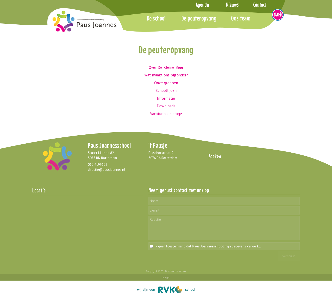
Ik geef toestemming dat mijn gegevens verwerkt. (207, 246)
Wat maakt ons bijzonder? (166, 75)
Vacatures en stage (166, 113)
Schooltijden (166, 90)
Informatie (166, 98)
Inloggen (166, 277)
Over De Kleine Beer (166, 67)
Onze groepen (166, 82)
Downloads (166, 105)
